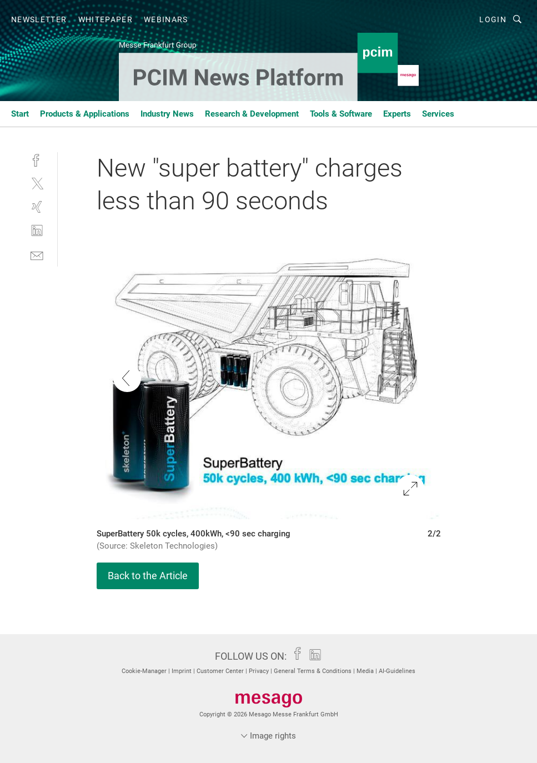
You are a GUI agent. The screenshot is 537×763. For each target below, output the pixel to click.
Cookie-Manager (145, 671)
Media (366, 671)
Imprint (182, 671)
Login (492, 19)
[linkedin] (37, 231)
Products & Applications (84, 114)
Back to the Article (148, 575)
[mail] (37, 255)
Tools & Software (341, 114)
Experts (397, 114)
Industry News (167, 114)
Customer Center (221, 671)
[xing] (37, 207)
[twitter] (37, 183)
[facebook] (37, 159)
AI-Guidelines (397, 671)
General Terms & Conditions (313, 671)
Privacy (259, 671)
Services (438, 114)
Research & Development (252, 114)
